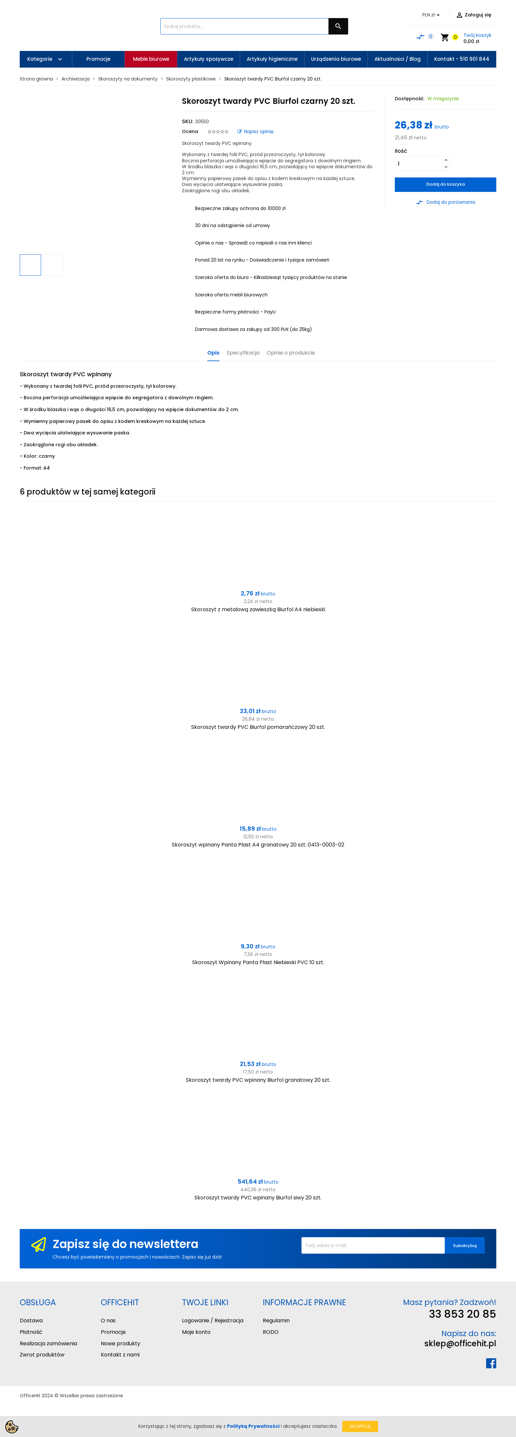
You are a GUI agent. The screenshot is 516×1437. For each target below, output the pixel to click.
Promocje (113, 1332)
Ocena (190, 131)
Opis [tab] (213, 353)
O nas (108, 1320)
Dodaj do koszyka (445, 184)
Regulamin (276, 1320)
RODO (271, 1332)
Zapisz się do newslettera (125, 1244)
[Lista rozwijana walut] (432, 15)
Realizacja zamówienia (48, 1343)
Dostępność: (409, 99)
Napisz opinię (255, 131)
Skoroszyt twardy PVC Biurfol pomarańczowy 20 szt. (258, 727)
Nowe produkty (120, 1343)
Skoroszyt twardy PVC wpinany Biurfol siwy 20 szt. (258, 1197)
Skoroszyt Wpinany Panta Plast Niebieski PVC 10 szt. (258, 962)
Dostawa (31, 1320)
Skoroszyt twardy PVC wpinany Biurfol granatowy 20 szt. (258, 1080)
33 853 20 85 (462, 1314)
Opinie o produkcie (291, 353)
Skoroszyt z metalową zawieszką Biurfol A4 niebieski (258, 609)
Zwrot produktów (42, 1354)
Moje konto (196, 1332)
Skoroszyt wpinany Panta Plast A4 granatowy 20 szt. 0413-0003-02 (258, 844)
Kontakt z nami (120, 1354)
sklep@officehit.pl (460, 1343)
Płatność (31, 1332)
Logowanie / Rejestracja (212, 1320)
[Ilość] (418, 163)
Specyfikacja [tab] (243, 353)
